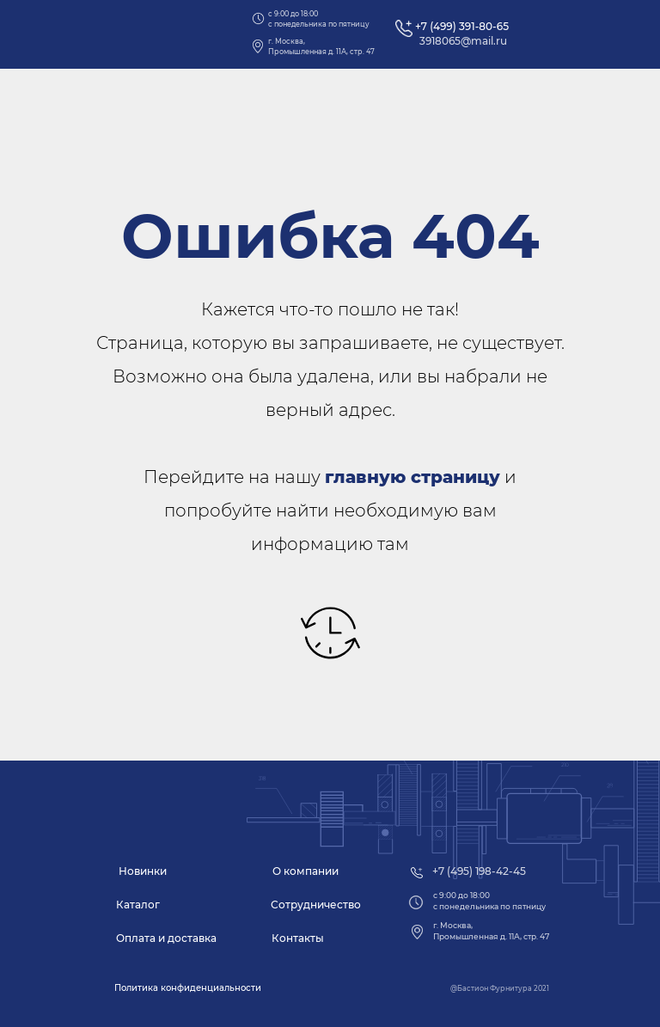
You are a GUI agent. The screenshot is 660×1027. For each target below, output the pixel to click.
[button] (187, 988)
